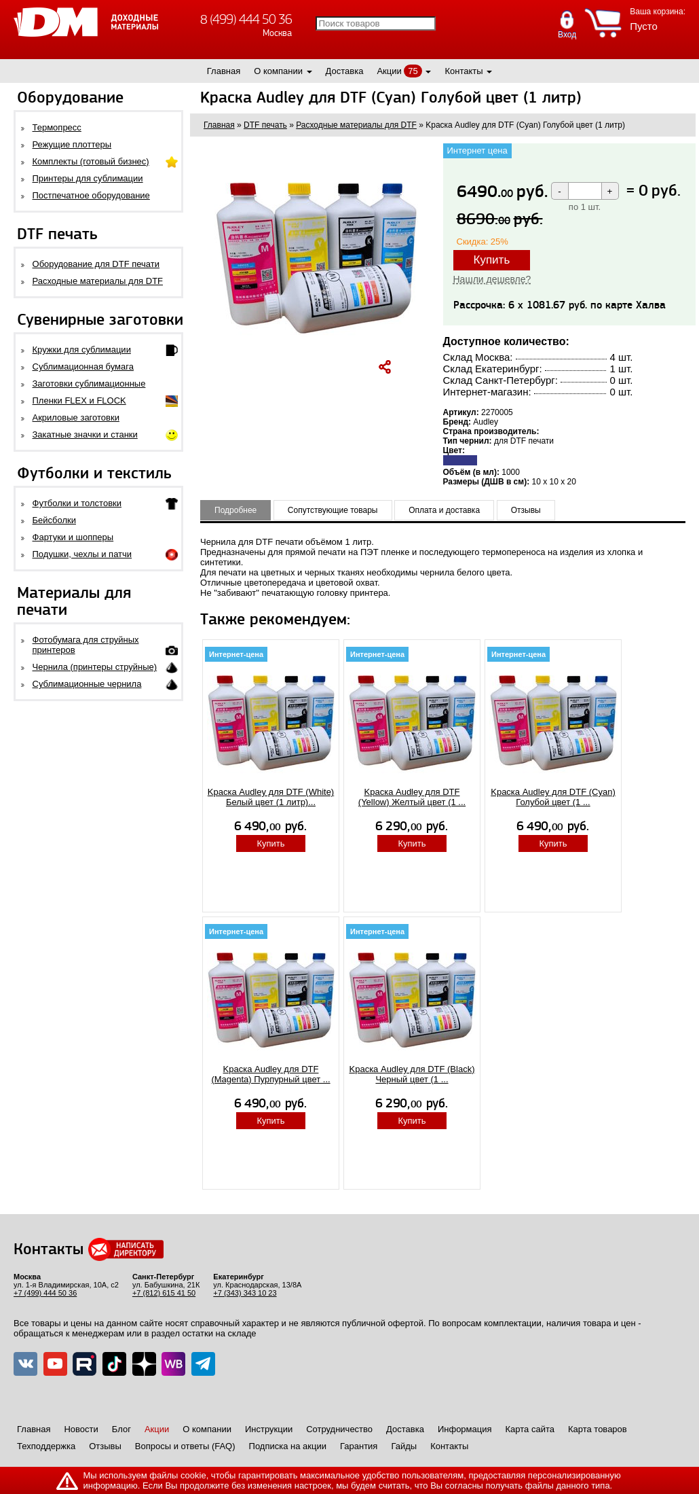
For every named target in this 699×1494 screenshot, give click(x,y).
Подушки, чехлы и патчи (82, 554)
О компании (278, 71)
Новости (81, 1429)
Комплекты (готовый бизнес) (91, 161)
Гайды (404, 1446)
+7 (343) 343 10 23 (244, 1293)
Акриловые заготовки (76, 417)
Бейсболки (54, 520)
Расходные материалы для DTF (98, 281)
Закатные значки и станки (85, 434)
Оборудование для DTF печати (96, 264)
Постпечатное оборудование (91, 195)
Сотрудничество (339, 1429)
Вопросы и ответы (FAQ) (185, 1446)
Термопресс (57, 127)
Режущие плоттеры (72, 144)
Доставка (345, 71)
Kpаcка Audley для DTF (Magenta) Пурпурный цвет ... (270, 1074)
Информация (465, 1429)
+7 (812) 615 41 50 (163, 1293)
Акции (389, 71)
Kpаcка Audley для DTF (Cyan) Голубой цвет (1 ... (553, 797)
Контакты (464, 71)
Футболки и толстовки (77, 503)
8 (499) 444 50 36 (246, 19)
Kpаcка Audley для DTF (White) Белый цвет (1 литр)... (271, 797)
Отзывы (526, 510)
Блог (121, 1429)
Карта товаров (597, 1429)
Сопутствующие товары (333, 510)
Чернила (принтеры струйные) (95, 667)
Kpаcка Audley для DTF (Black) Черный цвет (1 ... (412, 1074)
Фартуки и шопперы (73, 537)
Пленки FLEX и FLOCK (79, 400)
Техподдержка (46, 1446)
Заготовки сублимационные (89, 383)
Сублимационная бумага (83, 366)
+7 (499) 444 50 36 (45, 1293)
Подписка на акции (287, 1446)
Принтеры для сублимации (88, 178)
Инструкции (268, 1429)
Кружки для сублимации (82, 349)
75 (412, 71)
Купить (492, 259)
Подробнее (235, 510)
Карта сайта (530, 1429)
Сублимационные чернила (87, 684)
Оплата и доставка (444, 510)
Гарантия (358, 1446)
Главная (223, 71)
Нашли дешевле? (492, 279)
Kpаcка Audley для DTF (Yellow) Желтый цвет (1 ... (412, 797)
